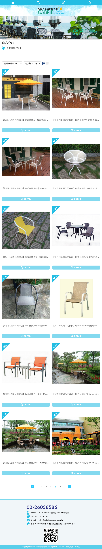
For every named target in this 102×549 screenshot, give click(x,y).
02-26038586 (42, 507)
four (47, 63)
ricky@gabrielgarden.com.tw (51, 520)
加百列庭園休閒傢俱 (51, 11)
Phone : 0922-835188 (41, 512)
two (43, 63)
